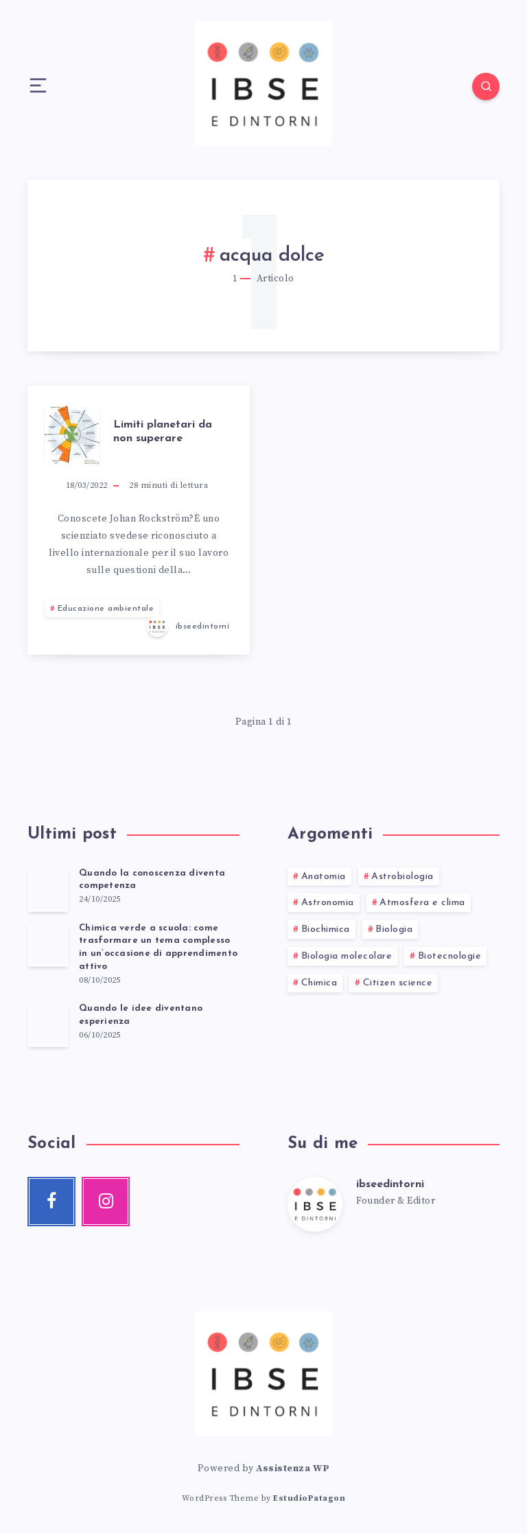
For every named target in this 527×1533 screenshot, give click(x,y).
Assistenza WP (293, 1468)
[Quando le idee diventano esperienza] (48, 1025)
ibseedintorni (390, 1184)
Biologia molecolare (347, 956)
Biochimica (325, 929)
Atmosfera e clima (422, 903)
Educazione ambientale (106, 609)
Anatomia (323, 876)
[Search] (486, 86)
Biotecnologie (450, 956)
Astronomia (327, 903)
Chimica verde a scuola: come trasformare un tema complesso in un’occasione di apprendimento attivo (158, 948)
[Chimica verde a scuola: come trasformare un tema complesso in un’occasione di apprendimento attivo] (48, 945)
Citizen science (398, 983)
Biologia (393, 929)
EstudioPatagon (309, 1498)
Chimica (319, 983)
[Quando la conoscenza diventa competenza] (48, 890)
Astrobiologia (402, 876)
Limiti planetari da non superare (162, 431)
